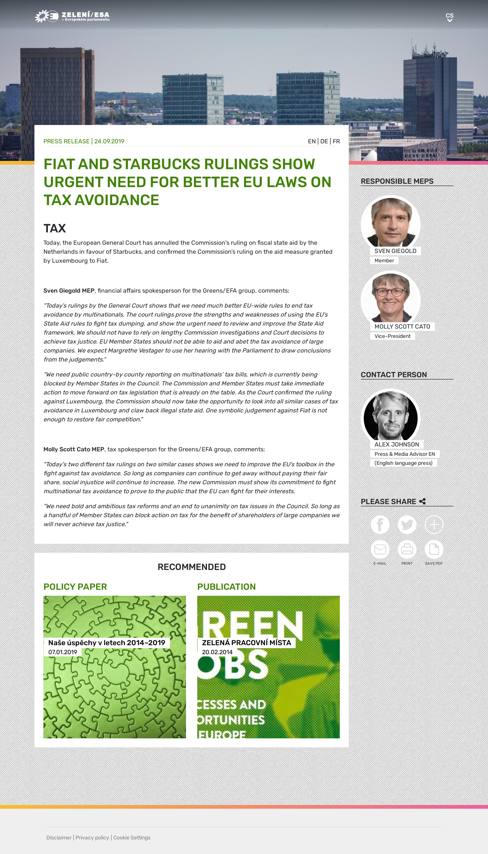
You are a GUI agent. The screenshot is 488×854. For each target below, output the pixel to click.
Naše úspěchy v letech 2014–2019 (106, 642)
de (324, 141)
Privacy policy (92, 838)
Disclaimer (58, 838)
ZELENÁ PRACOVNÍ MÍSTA (246, 642)
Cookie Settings (131, 838)
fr (336, 141)
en (312, 141)
